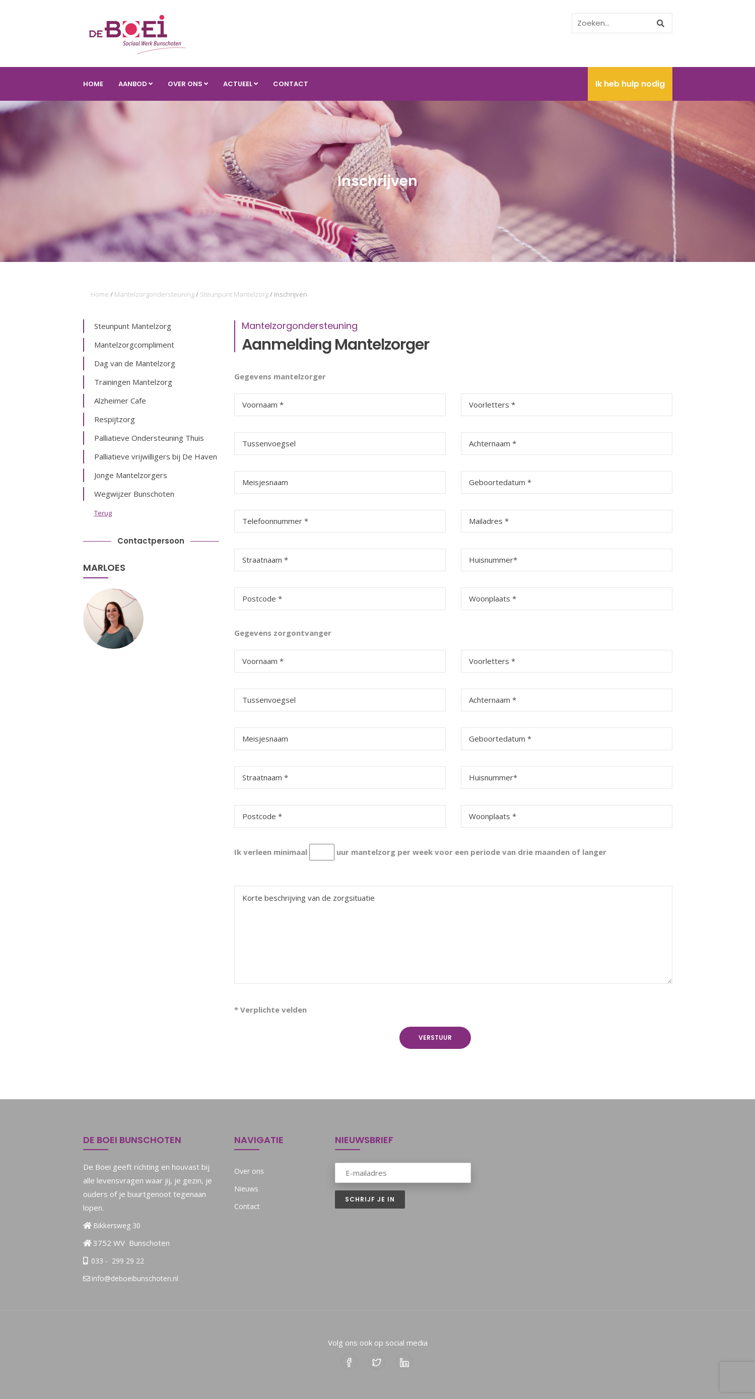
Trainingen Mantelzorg (133, 382)
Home (93, 84)
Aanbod (135, 84)
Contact (290, 84)
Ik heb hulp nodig (630, 84)
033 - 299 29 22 (116, 1260)
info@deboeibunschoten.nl (130, 1278)
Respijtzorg (114, 419)
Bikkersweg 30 (117, 1225)
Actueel (240, 84)
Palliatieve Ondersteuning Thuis (149, 438)
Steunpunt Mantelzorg (234, 294)
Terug (103, 512)
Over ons (188, 84)
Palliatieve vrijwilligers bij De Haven (155, 456)
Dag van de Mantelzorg (134, 363)
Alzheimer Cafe (120, 400)
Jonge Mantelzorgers (130, 475)
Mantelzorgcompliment (134, 345)
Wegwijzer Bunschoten (134, 494)
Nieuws (246, 1188)
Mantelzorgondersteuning (154, 294)
